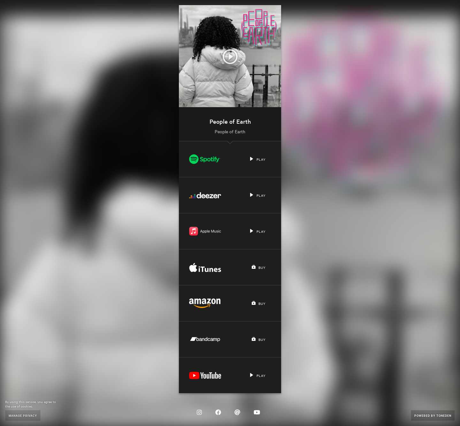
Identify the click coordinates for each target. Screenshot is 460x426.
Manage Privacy (23, 415)
